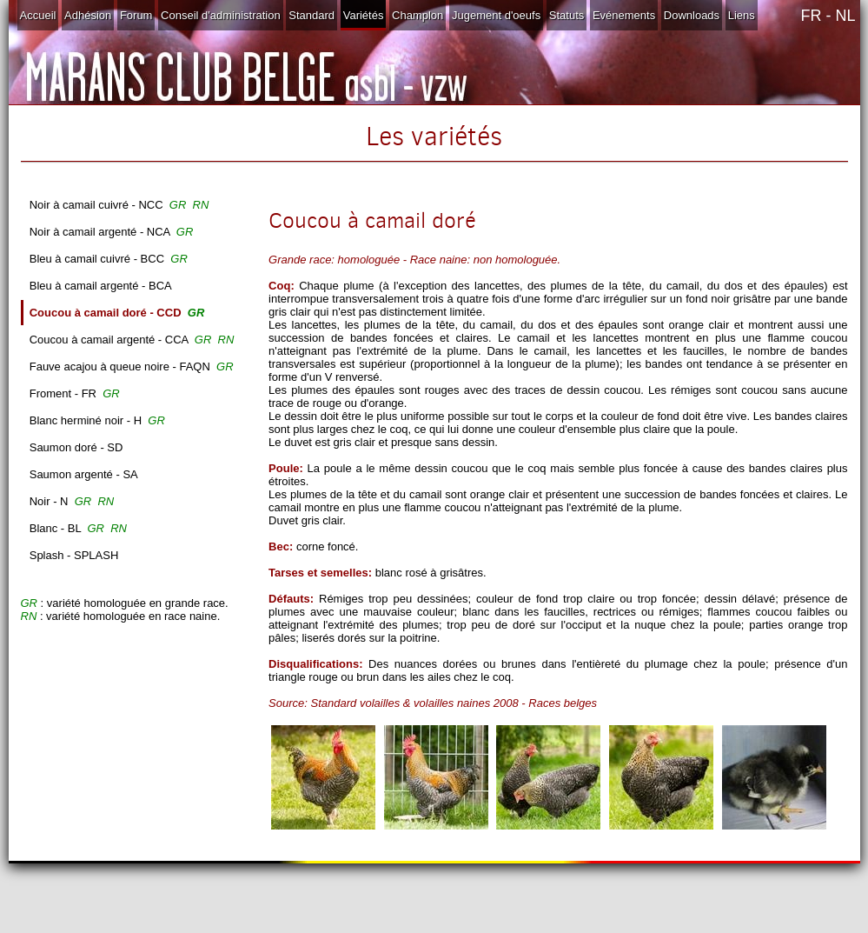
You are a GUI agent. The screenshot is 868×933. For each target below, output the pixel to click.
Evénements (624, 15)
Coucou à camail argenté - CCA (129, 339)
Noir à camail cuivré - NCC (116, 204)
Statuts (566, 15)
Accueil (38, 15)
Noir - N (69, 501)
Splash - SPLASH (71, 555)
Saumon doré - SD (73, 447)
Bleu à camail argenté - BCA (97, 285)
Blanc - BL (75, 528)
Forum (136, 15)
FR (810, 15)
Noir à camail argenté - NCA (111, 231)
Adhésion (87, 15)
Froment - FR (74, 393)
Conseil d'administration (221, 15)
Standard (311, 15)
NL (845, 15)
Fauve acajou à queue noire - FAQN (135, 366)
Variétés (363, 15)
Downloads (691, 15)
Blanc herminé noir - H (97, 420)
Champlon (417, 15)
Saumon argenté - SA (80, 474)
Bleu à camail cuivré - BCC (109, 258)
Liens (741, 15)
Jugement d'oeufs (496, 15)
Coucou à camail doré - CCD (117, 312)
